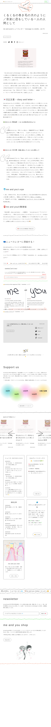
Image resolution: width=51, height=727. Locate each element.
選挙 (29, 520)
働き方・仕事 (37, 522)
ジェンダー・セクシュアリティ (35, 524)
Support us (11, 367)
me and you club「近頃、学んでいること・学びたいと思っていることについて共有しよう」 (13, 470)
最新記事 (14, 502)
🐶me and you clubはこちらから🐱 (38, 591)
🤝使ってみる (37, 534)
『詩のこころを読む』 (36, 197)
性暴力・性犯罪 (35, 520)
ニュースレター (7, 36)
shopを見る (7, 639)
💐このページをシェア (7, 1)
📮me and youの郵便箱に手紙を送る (25, 228)
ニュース (8, 458)
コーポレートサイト (9, 311)
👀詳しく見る (14, 576)
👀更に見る (37, 493)
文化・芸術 (30, 522)
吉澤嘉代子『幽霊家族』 (34, 468)
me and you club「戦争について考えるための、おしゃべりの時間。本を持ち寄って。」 (13, 484)
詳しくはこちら (6, 377)
